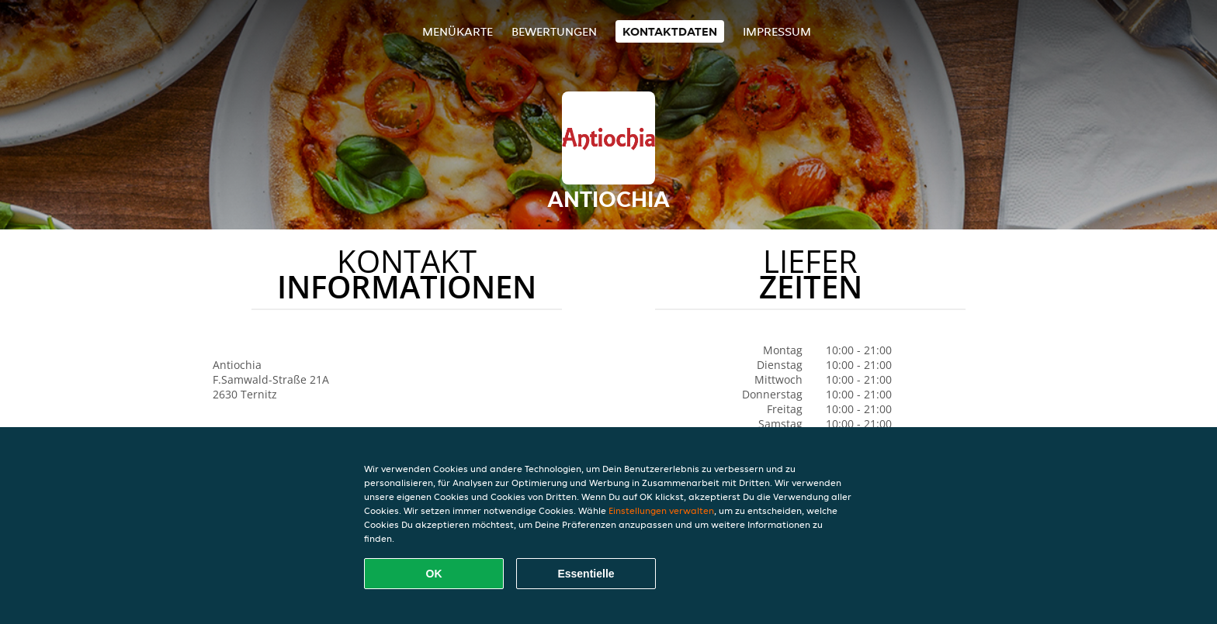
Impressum (777, 31)
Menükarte (457, 31)
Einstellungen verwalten (661, 510)
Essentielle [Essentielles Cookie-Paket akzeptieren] (585, 573)
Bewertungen (554, 31)
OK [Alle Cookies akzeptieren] (434, 573)
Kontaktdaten (669, 31)
